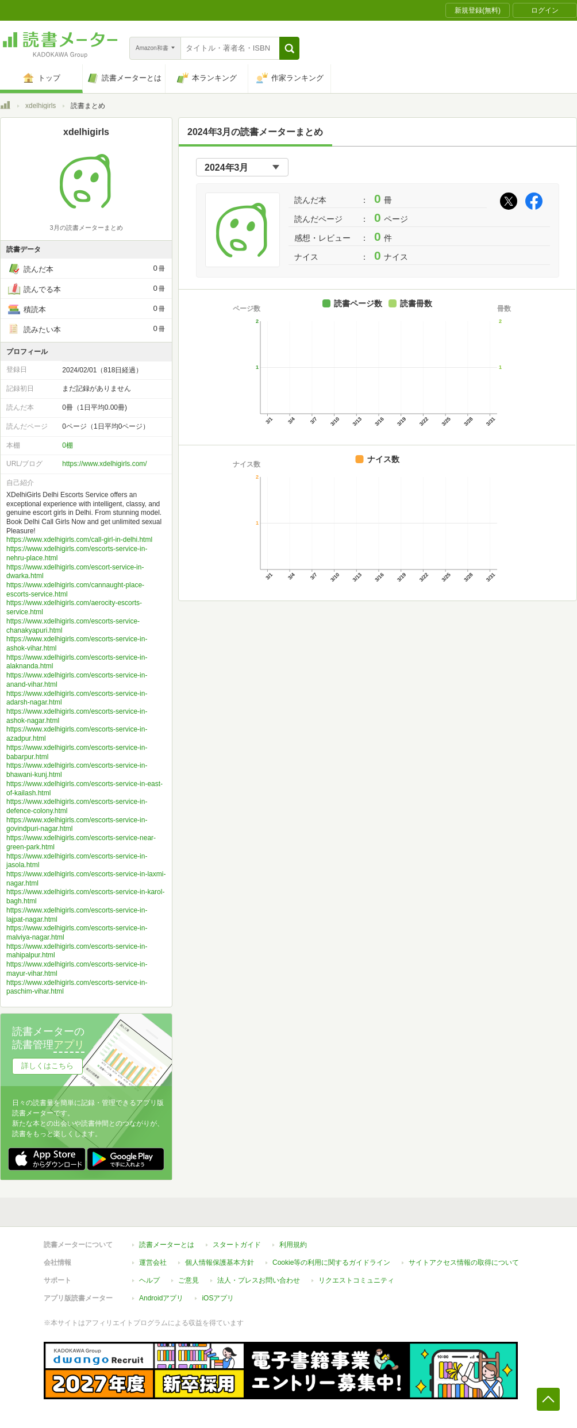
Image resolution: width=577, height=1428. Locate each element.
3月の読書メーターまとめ (85, 227)
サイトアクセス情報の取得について (464, 1262)
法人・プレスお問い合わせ (258, 1280)
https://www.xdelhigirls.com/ (104, 464)
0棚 (67, 445)
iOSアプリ (218, 1298)
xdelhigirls (40, 106)
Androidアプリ (161, 1298)
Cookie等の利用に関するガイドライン (331, 1262)
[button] (289, 48)
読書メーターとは (166, 1244)
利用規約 (293, 1244)
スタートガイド (237, 1244)
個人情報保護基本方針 (219, 1262)
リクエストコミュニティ (356, 1280)
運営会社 (153, 1262)
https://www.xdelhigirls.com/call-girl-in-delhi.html (79, 540)
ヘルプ (149, 1280)
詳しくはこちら (47, 1065)
